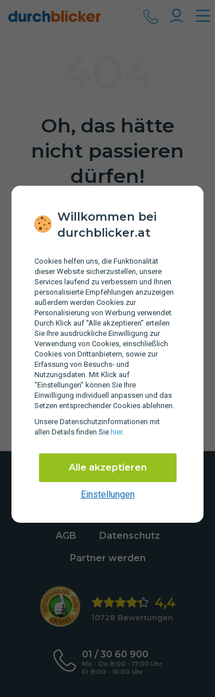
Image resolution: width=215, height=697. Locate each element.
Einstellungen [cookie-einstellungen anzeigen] (108, 494)
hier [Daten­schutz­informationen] (116, 432)
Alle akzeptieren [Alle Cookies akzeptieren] (108, 467)
